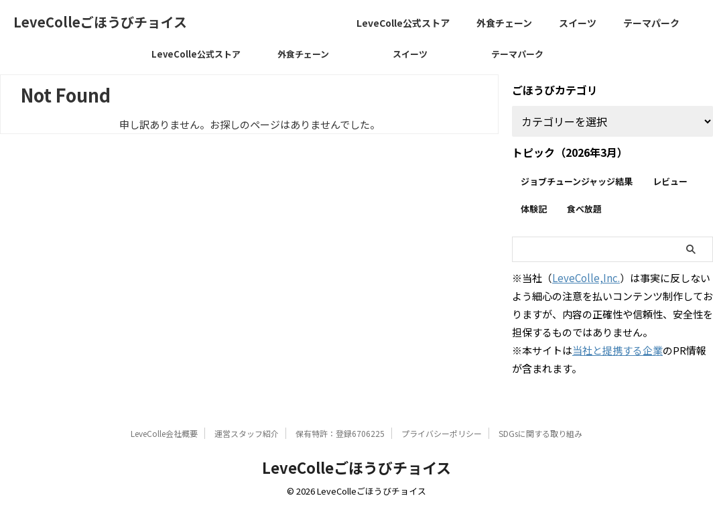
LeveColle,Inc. (586, 278)
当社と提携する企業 (617, 350)
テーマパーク (651, 22)
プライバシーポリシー (441, 433)
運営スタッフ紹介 (246, 433)
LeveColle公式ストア (403, 22)
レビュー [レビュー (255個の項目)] (670, 181)
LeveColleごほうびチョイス (100, 21)
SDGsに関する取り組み (540, 433)
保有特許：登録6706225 (340, 433)
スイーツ (577, 22)
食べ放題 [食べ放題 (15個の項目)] (584, 208)
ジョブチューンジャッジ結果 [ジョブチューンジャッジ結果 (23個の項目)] (577, 181)
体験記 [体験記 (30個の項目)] (534, 208)
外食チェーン (504, 22)
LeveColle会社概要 (164, 433)
